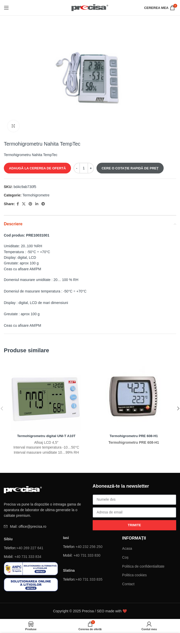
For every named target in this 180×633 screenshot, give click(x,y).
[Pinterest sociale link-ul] (30, 204)
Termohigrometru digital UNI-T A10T (46, 436)
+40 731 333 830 (87, 555)
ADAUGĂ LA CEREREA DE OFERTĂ (37, 168)
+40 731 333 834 (27, 557)
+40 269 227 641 (29, 548)
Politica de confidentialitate (143, 566)
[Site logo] (90, 7)
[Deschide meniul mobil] (6, 8)
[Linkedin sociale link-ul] (37, 204)
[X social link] (23, 204)
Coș (125, 557)
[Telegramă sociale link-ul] (43, 204)
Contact (128, 584)
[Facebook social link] (17, 204)
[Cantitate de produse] (84, 168)
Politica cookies (134, 575)
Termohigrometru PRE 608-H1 (134, 436)
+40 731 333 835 (89, 579)
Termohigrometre (36, 195)
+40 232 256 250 (89, 546)
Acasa (127, 548)
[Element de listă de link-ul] (46, 526)
